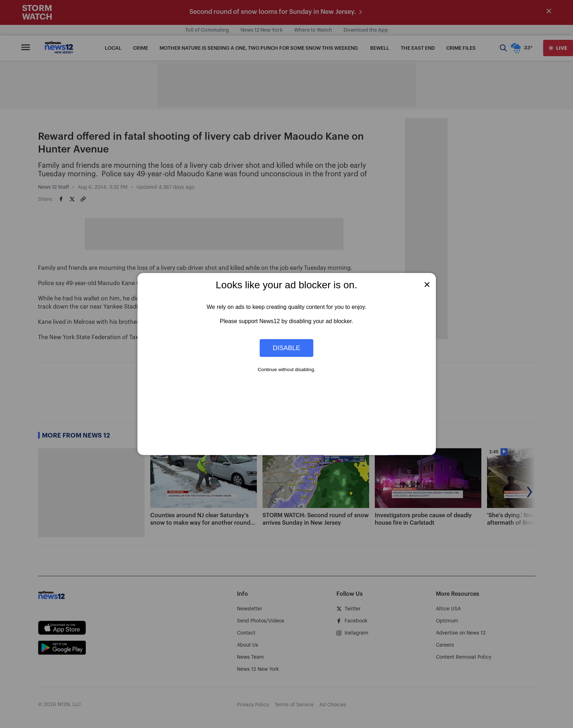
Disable (287, 348)
